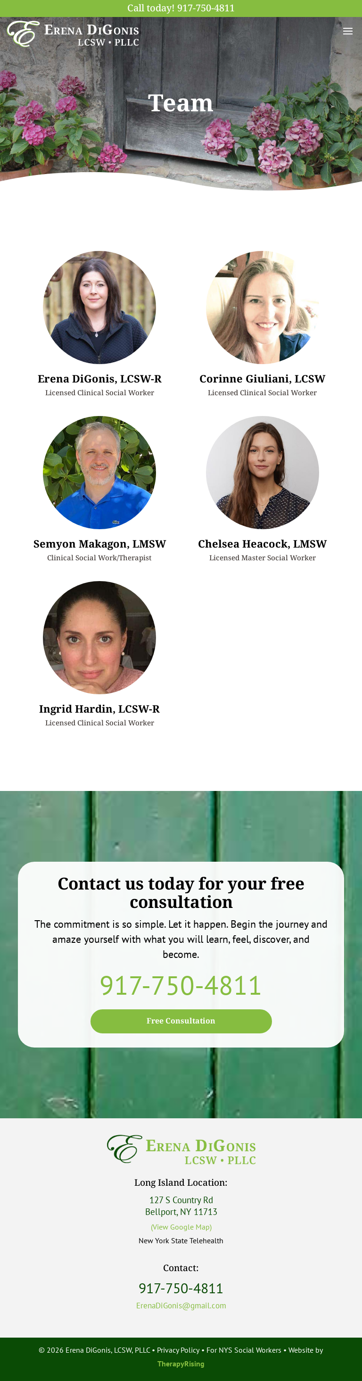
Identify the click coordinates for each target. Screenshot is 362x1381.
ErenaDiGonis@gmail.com (181, 1305)
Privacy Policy (178, 1350)
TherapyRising (181, 1363)
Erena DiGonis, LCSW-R (100, 379)
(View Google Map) (181, 1226)
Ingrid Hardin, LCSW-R (99, 709)
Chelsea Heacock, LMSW (262, 544)
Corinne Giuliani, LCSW (262, 379)
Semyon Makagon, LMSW (99, 544)
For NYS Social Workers (243, 1350)
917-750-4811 (206, 8)
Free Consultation (181, 1021)
